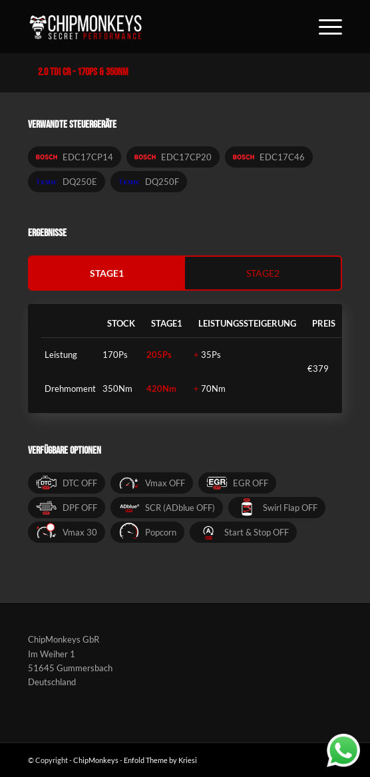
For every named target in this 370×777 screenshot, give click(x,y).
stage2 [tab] (262, 273)
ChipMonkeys (95, 760)
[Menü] (323, 26)
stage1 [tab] (107, 273)
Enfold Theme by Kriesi (160, 760)
